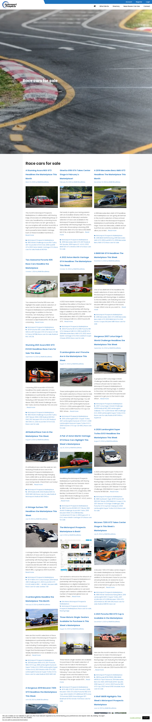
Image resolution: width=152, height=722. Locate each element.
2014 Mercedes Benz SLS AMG (114, 682)
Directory (116, 6)
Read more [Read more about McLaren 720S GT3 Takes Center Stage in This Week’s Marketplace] (110, 591)
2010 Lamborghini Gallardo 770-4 (113, 415)
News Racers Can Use (132, 6)
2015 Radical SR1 (33, 495)
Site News (65, 605)
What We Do (104, 6)
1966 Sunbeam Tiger (103, 506)
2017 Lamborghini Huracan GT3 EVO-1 (75, 423)
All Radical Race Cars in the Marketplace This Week (41, 436)
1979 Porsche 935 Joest (35, 333)
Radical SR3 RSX (31, 252)
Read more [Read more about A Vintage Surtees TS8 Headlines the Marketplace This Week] (30, 576)
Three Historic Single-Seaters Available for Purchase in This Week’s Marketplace (76, 623)
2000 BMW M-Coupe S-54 (107, 508)
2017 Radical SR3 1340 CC (46, 422)
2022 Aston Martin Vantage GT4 (40, 249)
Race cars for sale (49, 250)
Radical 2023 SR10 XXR (33, 680)
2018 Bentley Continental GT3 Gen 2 (75, 515)
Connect (147, 6)
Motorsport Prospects (69, 607)
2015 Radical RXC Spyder (102, 684)
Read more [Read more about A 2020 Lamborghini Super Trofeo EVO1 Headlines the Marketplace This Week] (114, 499)
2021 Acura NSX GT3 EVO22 (45, 585)
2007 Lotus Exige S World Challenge (108, 413)
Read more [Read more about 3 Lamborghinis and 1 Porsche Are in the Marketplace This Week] (74, 415)
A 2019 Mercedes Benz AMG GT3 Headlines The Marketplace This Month (110, 176)
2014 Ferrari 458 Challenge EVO (104, 417)
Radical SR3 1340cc (103, 421)
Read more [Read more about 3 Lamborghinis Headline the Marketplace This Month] (36, 663)
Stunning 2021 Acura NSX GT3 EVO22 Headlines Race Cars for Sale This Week (41, 351)
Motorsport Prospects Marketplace (39, 244)
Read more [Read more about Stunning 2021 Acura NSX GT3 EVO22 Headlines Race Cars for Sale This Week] (31, 411)
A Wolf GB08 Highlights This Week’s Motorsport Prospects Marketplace (108, 704)
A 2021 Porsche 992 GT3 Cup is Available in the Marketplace (109, 618)
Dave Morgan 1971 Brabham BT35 (74, 698)
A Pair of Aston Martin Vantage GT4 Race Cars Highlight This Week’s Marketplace (76, 442)
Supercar (114, 421)
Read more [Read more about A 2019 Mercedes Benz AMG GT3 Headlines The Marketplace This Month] (112, 234)
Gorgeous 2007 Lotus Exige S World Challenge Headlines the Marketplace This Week (109, 344)
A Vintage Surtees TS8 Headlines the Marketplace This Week (39, 513)
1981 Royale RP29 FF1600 (104, 680)
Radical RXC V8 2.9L (49, 337)
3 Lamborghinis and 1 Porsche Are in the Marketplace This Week (75, 358)
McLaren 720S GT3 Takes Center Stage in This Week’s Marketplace (110, 528)
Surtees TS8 (35, 589)
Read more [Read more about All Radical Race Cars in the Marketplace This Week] (38, 488)
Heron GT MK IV (46, 335)
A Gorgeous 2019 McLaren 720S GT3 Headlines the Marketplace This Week (39, 696)
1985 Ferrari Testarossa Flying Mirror (107, 598)
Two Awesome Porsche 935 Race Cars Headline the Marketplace (39, 265)
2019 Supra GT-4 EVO (72, 247)
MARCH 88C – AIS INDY (33, 587)
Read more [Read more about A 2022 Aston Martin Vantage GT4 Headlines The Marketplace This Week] (68, 329)
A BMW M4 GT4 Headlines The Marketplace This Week (106, 259)
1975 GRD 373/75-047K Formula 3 (72, 693)
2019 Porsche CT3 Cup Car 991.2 (75, 427)
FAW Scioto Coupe (119, 326)
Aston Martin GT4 (65, 696)
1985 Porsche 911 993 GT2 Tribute (72, 511)
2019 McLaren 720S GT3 (105, 602)
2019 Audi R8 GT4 (46, 248)
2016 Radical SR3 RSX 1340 (42, 420)
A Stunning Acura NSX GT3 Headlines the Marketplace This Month (41, 176)
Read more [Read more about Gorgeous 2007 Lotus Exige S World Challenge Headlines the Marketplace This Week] (104, 406)
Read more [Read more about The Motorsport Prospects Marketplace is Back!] (76, 600)
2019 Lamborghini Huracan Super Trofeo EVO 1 (73, 425)
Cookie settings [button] (135, 718)
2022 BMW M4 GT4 (85, 247)
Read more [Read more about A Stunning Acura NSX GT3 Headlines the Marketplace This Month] (30, 239)
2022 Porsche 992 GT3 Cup (81, 694)
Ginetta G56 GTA (65, 249)
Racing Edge (85, 609)
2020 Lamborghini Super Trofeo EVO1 (106, 418)
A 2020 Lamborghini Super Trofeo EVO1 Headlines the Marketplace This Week (109, 437)
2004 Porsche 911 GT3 (69, 336)
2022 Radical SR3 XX (45, 495)
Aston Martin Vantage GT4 (79, 517)
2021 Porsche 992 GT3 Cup (103, 686)
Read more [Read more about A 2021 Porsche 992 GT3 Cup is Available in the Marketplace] (99, 673)
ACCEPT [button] (145, 718)
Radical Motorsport (50, 497)
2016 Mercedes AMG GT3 (70, 245)
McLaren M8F (98, 328)
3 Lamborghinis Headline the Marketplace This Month (38, 603)
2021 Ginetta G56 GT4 (37, 676)
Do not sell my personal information (15, 720)
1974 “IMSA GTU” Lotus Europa (37, 583)
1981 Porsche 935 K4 (50, 333)
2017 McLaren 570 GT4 (33, 335)
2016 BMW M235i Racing (104, 241)
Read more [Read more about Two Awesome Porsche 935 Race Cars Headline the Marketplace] (39, 326)
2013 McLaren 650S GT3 (35, 670)
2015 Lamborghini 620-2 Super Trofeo (74, 422)
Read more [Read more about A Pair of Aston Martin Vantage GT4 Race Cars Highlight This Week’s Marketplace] (65, 504)
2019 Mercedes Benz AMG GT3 (73, 339)
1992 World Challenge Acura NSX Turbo (40, 246)
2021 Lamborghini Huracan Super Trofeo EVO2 (41, 677)
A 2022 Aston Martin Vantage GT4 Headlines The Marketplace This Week (74, 265)
